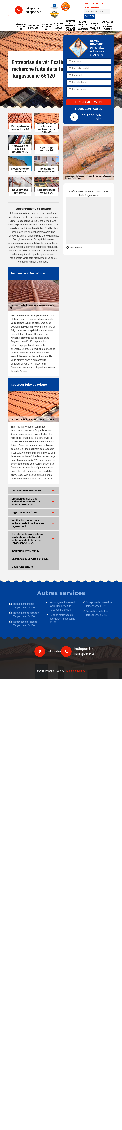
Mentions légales (75, 670)
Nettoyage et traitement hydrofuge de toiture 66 (70, 27)
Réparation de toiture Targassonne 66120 (97, 613)
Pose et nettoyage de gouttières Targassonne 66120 (62, 618)
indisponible (33, 8)
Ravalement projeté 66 (33, 26)
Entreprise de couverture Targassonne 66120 (99, 604)
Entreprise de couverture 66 (94, 27)
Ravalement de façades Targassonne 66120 (26, 614)
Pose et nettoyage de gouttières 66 (82, 27)
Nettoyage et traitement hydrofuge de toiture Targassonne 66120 (62, 606)
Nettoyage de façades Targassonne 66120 (25, 623)
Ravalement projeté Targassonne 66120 (24, 605)
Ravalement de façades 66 (46, 26)
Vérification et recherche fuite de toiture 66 (108, 27)
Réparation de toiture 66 (21, 26)
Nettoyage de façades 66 (58, 27)
